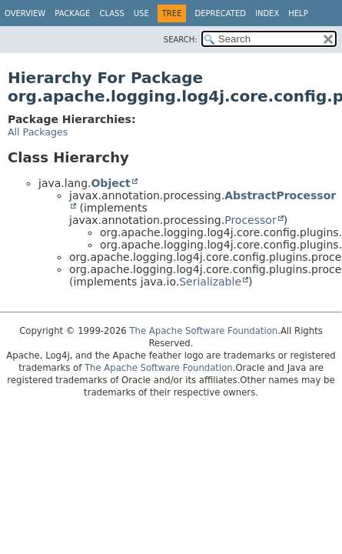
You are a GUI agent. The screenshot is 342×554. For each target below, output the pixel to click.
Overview (25, 13)
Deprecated (220, 13)
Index (267, 13)
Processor (250, 220)
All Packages (38, 132)
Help (297, 13)
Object (110, 183)
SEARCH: (181, 39)
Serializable (210, 281)
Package (72, 13)
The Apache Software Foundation (203, 330)
